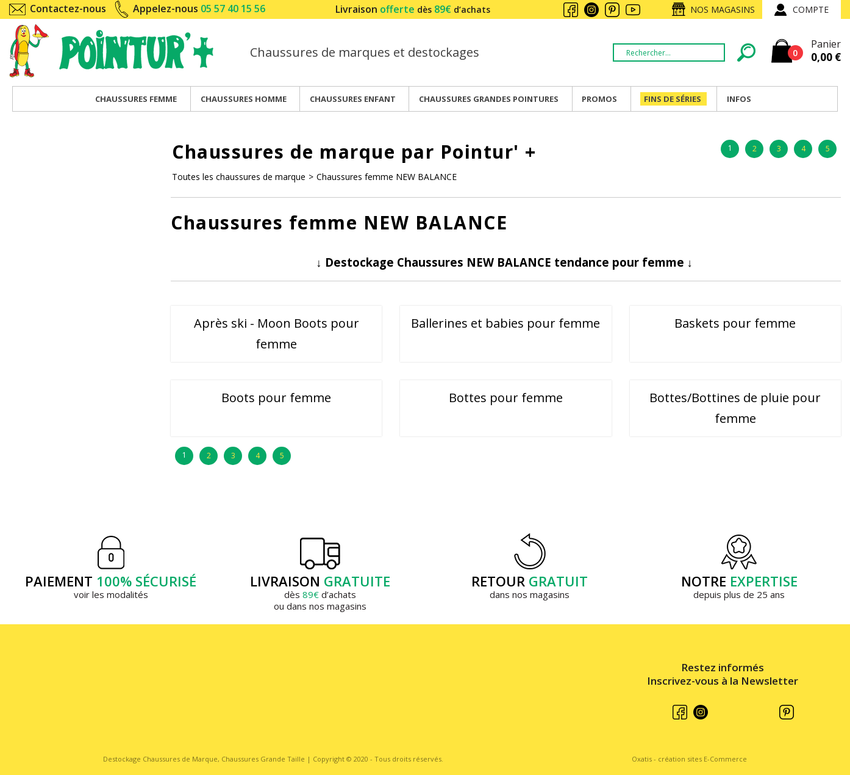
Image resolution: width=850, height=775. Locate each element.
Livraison (412, 9)
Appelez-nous (199, 8)
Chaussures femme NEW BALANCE (386, 176)
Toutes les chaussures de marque (238, 176)
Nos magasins (722, 9)
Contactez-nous (68, 8)
